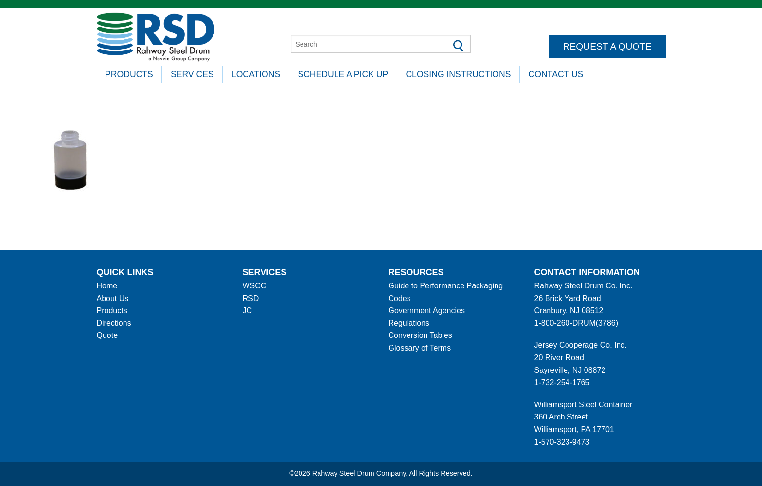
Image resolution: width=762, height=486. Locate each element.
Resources (416, 272)
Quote (107, 335)
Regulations (409, 323)
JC (247, 310)
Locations (255, 74)
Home (107, 286)
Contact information (587, 272)
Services (192, 74)
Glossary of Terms (420, 348)
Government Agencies (427, 310)
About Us (113, 298)
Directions (114, 323)
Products (129, 74)
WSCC (254, 286)
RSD (251, 298)
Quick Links (125, 272)
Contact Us (556, 74)
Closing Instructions (458, 74)
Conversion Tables (420, 335)
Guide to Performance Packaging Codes (446, 292)
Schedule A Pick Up (343, 74)
